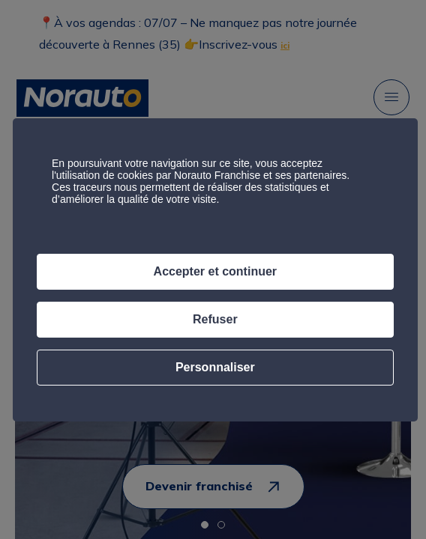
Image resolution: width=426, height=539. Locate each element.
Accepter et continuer (215, 271)
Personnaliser (215, 367)
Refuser (215, 319)
